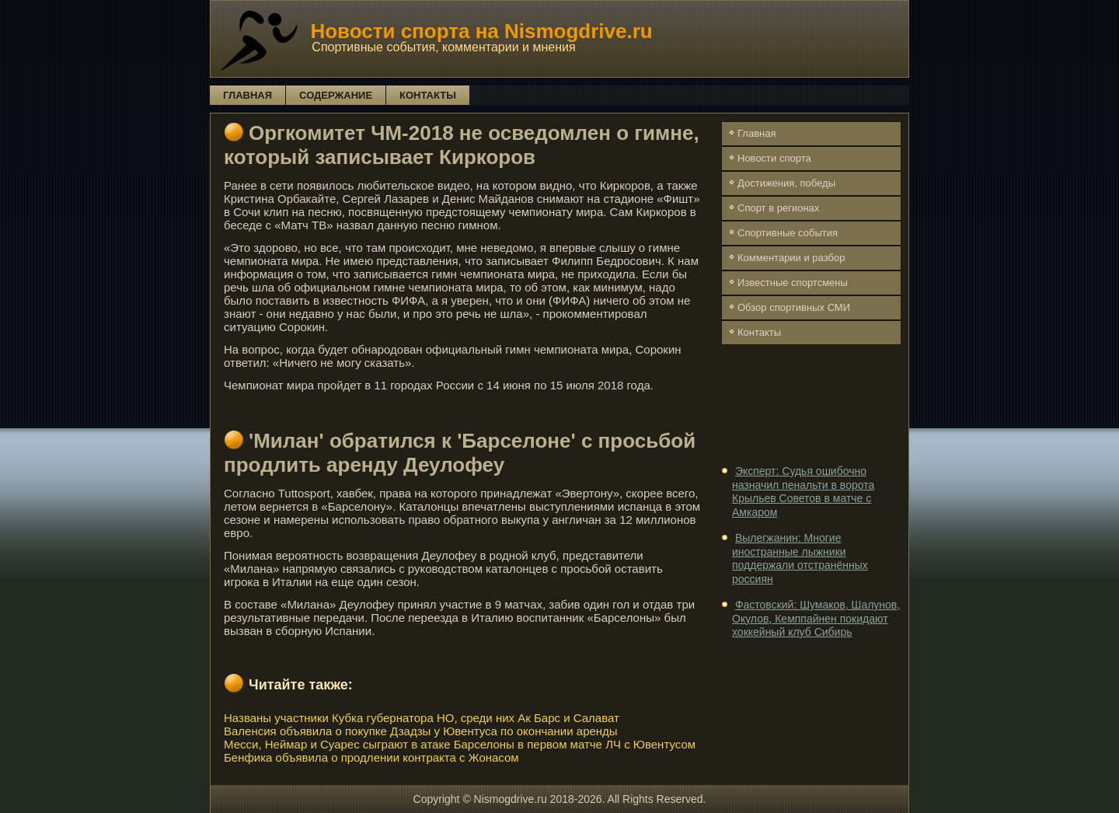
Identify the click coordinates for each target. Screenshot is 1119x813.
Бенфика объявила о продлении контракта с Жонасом (371, 757)
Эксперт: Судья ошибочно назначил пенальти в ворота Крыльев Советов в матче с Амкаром (803, 491)
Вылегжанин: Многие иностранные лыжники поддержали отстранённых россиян (800, 558)
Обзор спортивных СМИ (793, 307)
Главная (247, 95)
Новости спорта (774, 158)
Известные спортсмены (792, 282)
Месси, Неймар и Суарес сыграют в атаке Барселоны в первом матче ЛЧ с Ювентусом (459, 744)
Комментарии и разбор (791, 257)
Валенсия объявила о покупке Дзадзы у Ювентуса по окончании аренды (421, 731)
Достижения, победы (786, 183)
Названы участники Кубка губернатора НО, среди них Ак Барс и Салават (421, 717)
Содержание (335, 95)
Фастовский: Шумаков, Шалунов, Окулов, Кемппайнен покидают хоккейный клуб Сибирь (816, 618)
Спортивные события (787, 233)
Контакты (427, 95)
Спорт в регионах (778, 208)
